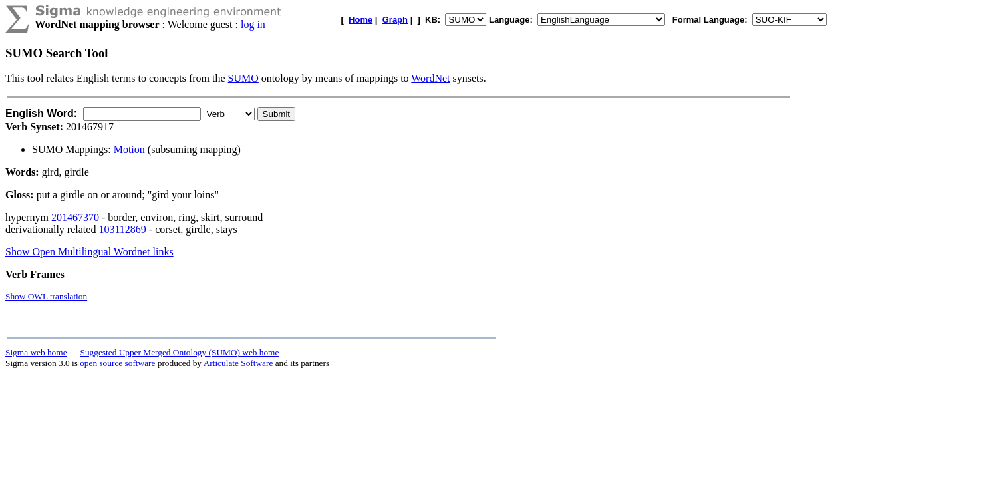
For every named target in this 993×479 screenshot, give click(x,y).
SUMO (243, 78)
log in (253, 24)
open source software (117, 363)
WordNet (430, 78)
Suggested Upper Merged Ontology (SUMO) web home (179, 352)
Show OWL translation (46, 296)
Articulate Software (238, 363)
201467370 (75, 217)
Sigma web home (36, 352)
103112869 (122, 229)
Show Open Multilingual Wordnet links (89, 251)
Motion (129, 149)
